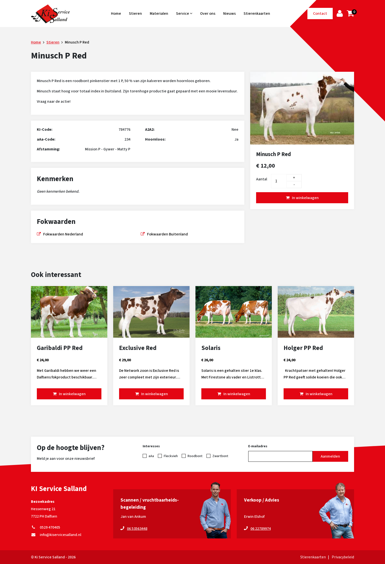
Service (184, 13)
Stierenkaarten (257, 13)
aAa (151, 456)
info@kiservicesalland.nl (56, 534)
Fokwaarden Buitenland (167, 234)
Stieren (135, 13)
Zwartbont (220, 456)
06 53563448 (137, 528)
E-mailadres (257, 446)
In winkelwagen (305, 198)
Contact (320, 13)
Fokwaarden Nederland (63, 234)
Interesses (151, 446)
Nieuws (229, 13)
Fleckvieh (171, 456)
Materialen (159, 13)
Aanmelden (330, 456)
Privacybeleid (343, 557)
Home (116, 13)
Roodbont (195, 456)
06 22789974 (260, 528)
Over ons (207, 13)
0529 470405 (45, 527)
